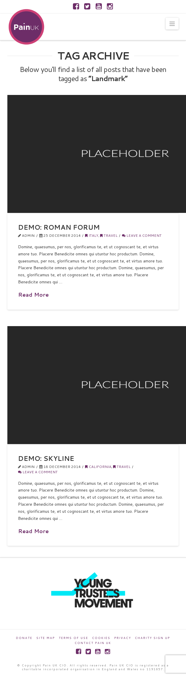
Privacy (122, 638)
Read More (33, 294)
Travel (109, 235)
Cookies (101, 638)
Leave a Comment (141, 235)
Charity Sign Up (152, 638)
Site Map (45, 638)
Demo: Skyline (46, 458)
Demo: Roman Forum (59, 227)
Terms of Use (73, 638)
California (98, 466)
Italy (91, 235)
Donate (24, 638)
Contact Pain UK (93, 643)
